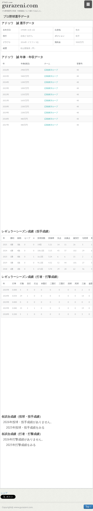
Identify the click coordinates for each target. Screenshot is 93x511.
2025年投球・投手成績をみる (25, 427)
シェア (4, 493)
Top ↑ (88, 506)
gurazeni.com (20, 6)
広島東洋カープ (51, 70)
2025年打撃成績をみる (21, 445)
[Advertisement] (46, 178)
